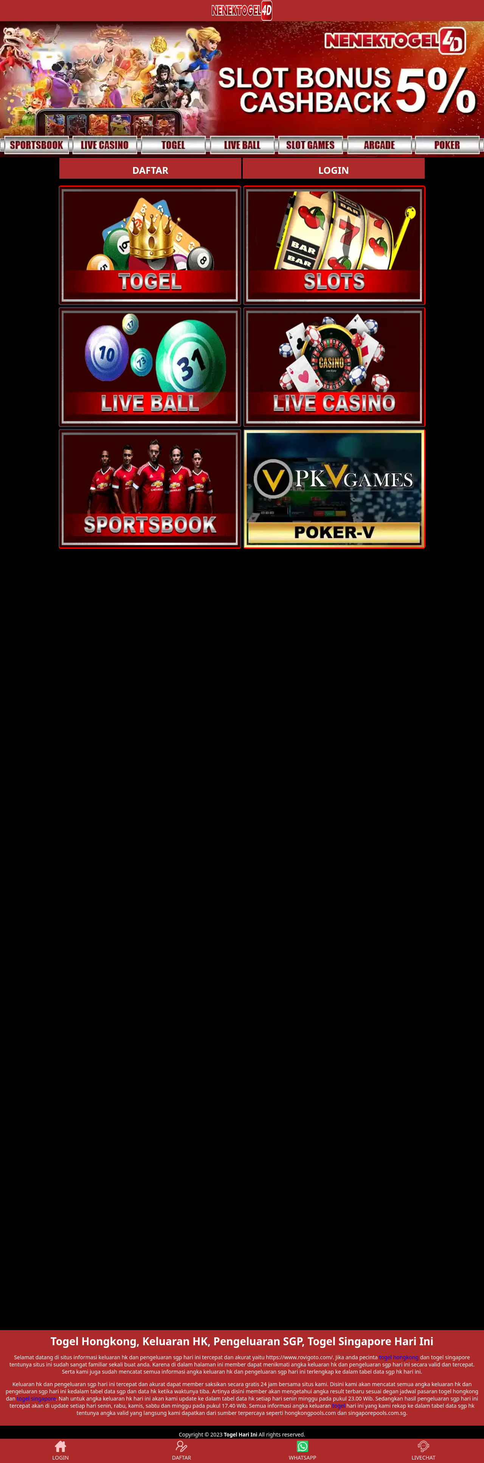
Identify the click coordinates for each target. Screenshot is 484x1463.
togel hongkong (399, 1357)
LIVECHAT (423, 1451)
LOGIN (333, 170)
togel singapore (36, 1398)
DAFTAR (150, 170)
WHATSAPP (302, 1451)
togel (338, 1405)
